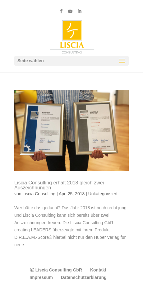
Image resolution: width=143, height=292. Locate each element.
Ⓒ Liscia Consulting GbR (56, 269)
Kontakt (98, 269)
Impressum (41, 277)
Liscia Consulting (38, 193)
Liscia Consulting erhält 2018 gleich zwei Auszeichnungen (59, 185)
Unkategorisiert (103, 193)
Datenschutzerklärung (84, 277)
